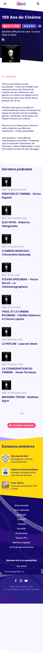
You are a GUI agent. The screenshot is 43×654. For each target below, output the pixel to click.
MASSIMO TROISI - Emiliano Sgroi (20, 398)
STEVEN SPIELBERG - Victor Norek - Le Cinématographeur (20, 283)
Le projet (21, 514)
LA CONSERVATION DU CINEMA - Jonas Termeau (19, 370)
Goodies (21, 528)
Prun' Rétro (17, 483)
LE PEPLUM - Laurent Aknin (19, 343)
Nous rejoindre (21, 510)
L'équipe (21, 524)
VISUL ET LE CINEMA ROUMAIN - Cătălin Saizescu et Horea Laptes (21, 315)
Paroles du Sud (19, 456)
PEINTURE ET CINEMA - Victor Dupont (21, 195)
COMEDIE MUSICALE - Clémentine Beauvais (16, 252)
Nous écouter (22, 505)
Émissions (9, 76)
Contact (21, 519)
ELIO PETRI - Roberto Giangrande (16, 224)
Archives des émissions (21, 547)
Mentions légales (21, 542)
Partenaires (21, 533)
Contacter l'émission (21, 425)
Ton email (21, 566)
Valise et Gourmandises (24, 469)
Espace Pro (21, 538)
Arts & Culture (31, 26)
